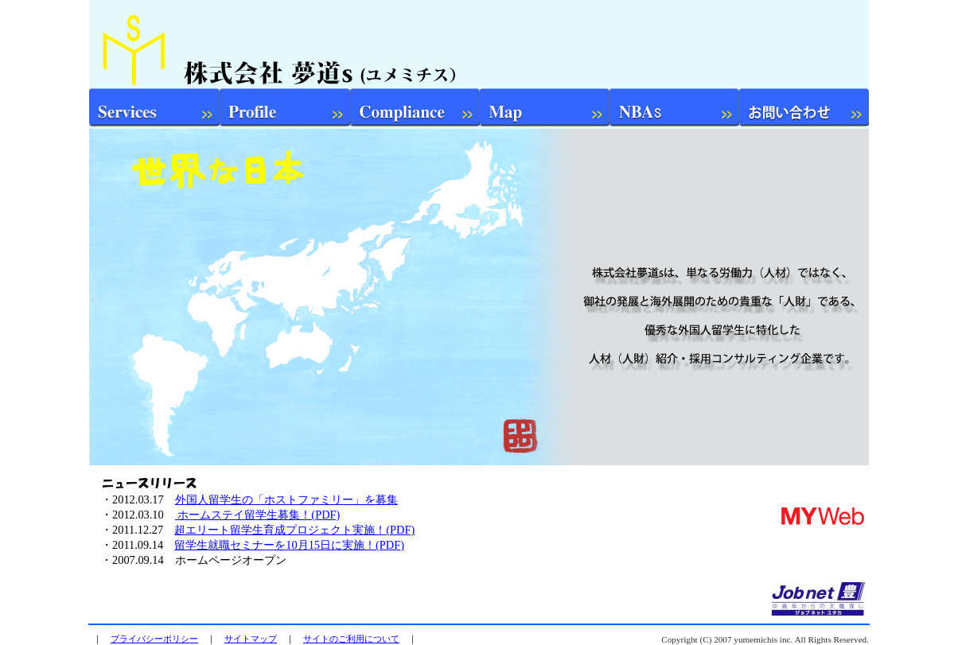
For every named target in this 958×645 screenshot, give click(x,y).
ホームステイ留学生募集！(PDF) (258, 514)
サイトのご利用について (351, 638)
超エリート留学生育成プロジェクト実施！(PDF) (294, 529)
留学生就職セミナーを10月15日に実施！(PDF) (289, 544)
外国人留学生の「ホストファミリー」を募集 (286, 499)
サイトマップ (250, 638)
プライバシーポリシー (154, 638)
